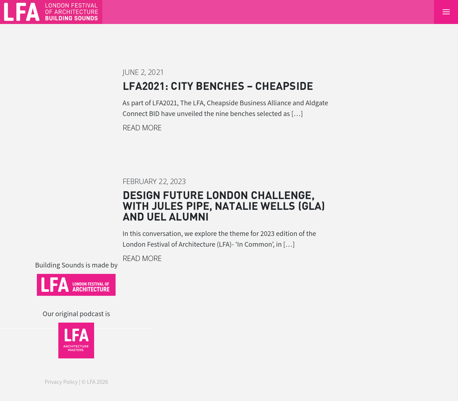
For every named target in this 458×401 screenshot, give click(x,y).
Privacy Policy (61, 382)
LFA (91, 382)
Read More (142, 127)
